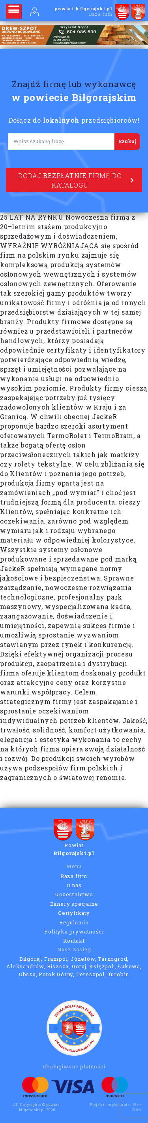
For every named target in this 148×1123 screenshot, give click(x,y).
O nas (74, 885)
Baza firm (74, 876)
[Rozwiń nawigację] (14, 11)
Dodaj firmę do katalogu (76, 180)
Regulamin (74, 922)
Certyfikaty (74, 912)
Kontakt (74, 940)
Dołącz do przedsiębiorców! (74, 120)
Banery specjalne (74, 903)
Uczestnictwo (74, 894)
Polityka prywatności (73, 931)
